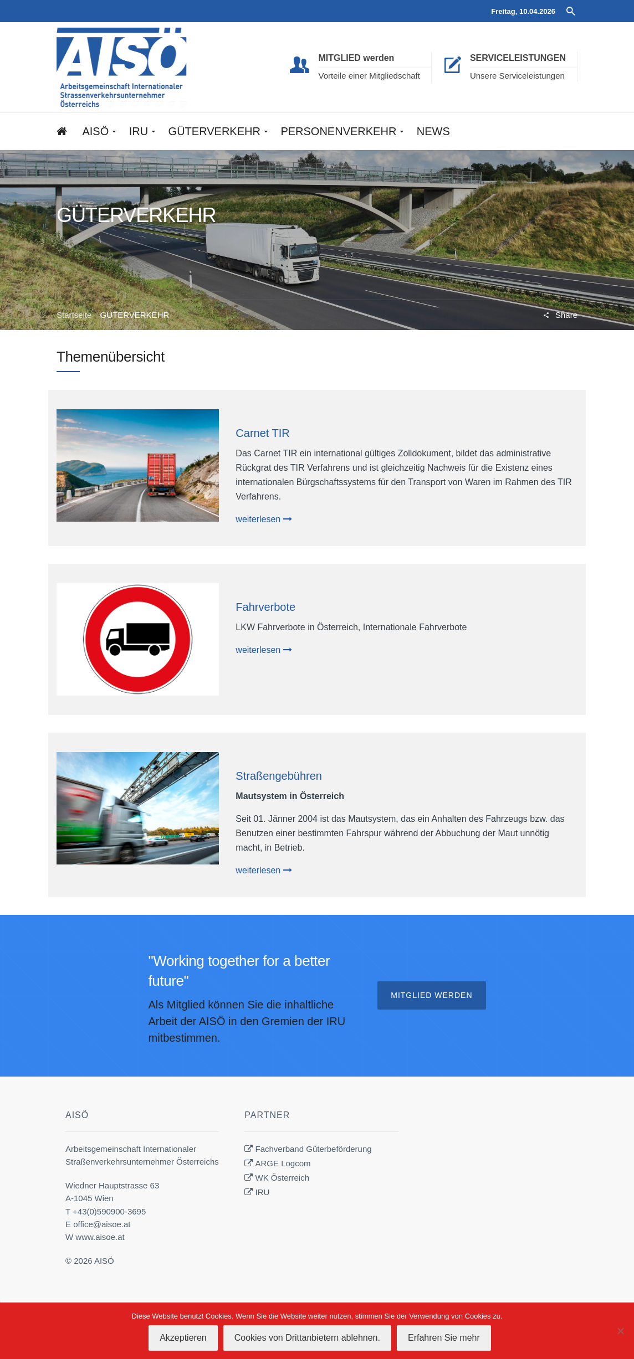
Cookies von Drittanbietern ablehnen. (307, 1337)
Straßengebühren (279, 776)
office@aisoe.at (101, 1224)
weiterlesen (264, 519)
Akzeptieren (183, 1337)
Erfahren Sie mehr (444, 1337)
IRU (262, 1192)
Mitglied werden (431, 995)
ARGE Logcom (283, 1163)
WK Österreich (282, 1177)
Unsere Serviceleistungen (517, 75)
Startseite (74, 315)
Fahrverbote (265, 607)
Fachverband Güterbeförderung (313, 1149)
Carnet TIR (262, 433)
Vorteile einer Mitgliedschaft (369, 75)
